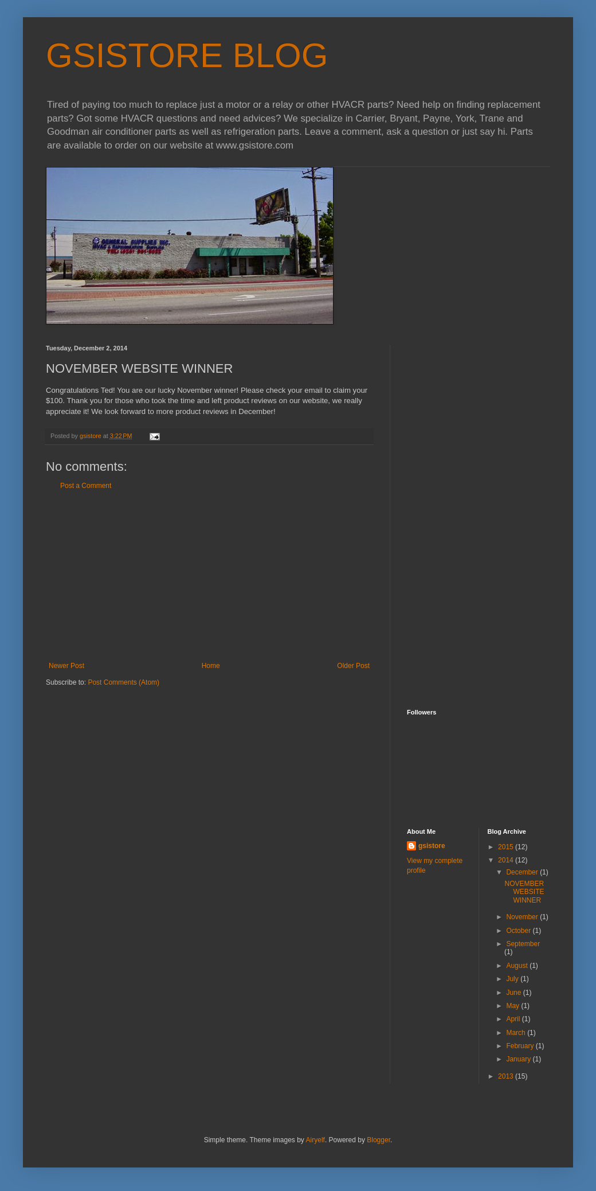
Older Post (353, 666)
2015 (506, 847)
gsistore (431, 846)
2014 (506, 860)
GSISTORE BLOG (187, 55)
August (518, 966)
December (523, 872)
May (513, 1006)
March (516, 1033)
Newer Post (66, 666)
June (514, 993)
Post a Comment (85, 486)
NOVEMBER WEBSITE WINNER (524, 892)
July (513, 979)
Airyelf (315, 1140)
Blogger (378, 1140)
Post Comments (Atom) (123, 682)
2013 (506, 1076)
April (514, 1019)
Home (211, 666)
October (519, 931)
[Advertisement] (209, 575)
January (519, 1059)
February (520, 1046)
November (523, 917)
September (523, 944)
